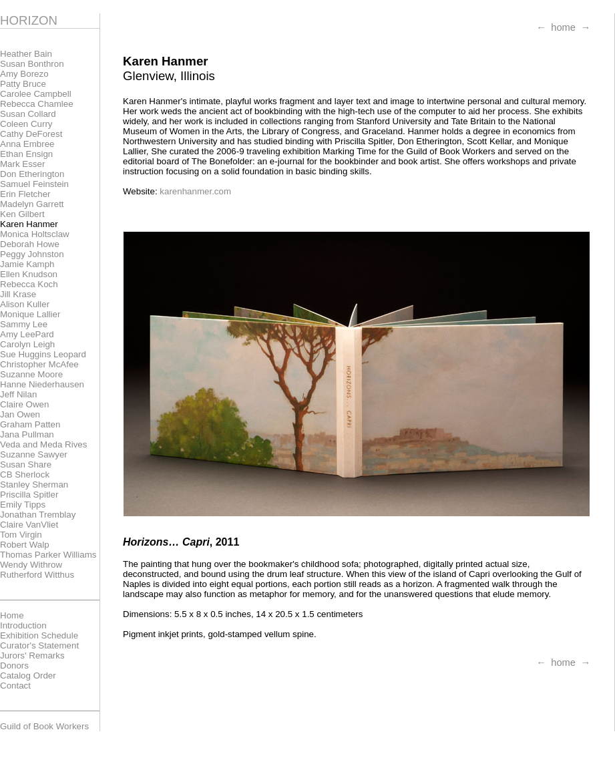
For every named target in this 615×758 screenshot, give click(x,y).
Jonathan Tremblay (37, 515)
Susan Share (25, 464)
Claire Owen (24, 404)
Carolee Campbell (35, 94)
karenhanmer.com (195, 191)
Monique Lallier (30, 314)
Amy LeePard (27, 334)
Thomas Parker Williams (48, 555)
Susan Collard (28, 114)
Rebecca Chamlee (36, 104)
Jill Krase (18, 294)
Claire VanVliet (29, 525)
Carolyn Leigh (27, 344)
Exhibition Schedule (39, 635)
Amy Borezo (24, 74)
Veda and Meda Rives (43, 444)
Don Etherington (32, 174)
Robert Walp (24, 545)
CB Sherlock (24, 474)
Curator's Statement (39, 645)
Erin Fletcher (25, 194)
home (563, 27)
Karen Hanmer (29, 224)
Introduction (23, 625)
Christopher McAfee (39, 364)
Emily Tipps (22, 505)
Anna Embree (27, 144)
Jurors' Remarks (32, 655)
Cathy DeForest (31, 134)
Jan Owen (20, 414)
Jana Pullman (27, 434)
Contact (15, 686)
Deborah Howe (29, 244)
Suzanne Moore (31, 374)
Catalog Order (28, 676)
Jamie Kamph (27, 264)
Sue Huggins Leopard (43, 354)
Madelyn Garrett (32, 204)
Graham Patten (30, 424)
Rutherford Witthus (37, 575)
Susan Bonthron (32, 64)
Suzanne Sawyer (33, 454)
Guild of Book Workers (44, 726)
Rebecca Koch (29, 284)
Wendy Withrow (31, 565)
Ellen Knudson (28, 274)
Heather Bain (26, 54)
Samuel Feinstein (34, 184)
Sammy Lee (23, 324)
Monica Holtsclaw (34, 234)
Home (12, 615)
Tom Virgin (21, 535)
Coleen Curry (26, 124)
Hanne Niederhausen (42, 384)
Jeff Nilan (18, 394)
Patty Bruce (23, 84)
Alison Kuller (24, 304)
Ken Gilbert (22, 214)
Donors (14, 665)
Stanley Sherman (34, 485)
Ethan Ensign (26, 154)
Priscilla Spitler (29, 495)
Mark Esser (22, 164)
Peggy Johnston (32, 254)
